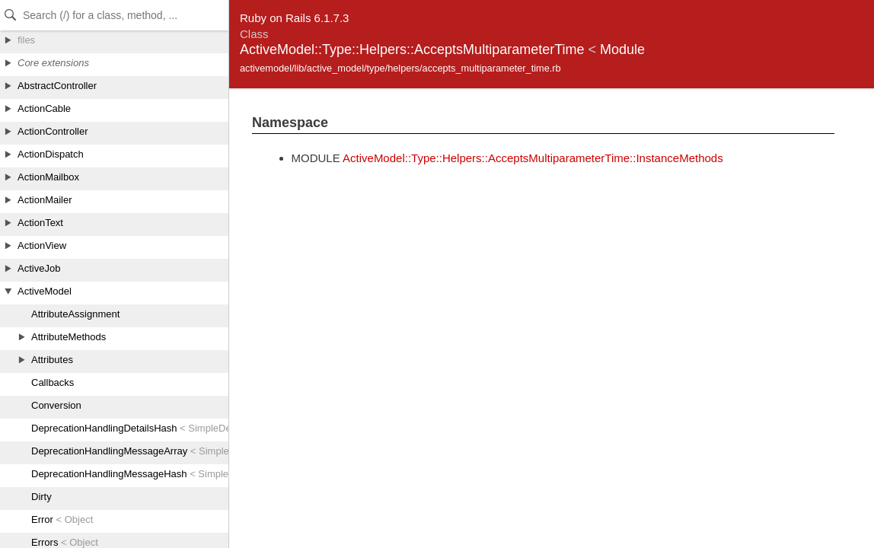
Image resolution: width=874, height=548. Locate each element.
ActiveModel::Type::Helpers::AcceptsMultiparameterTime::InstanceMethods (533, 157)
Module (622, 49)
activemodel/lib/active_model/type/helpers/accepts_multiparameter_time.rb (400, 68)
